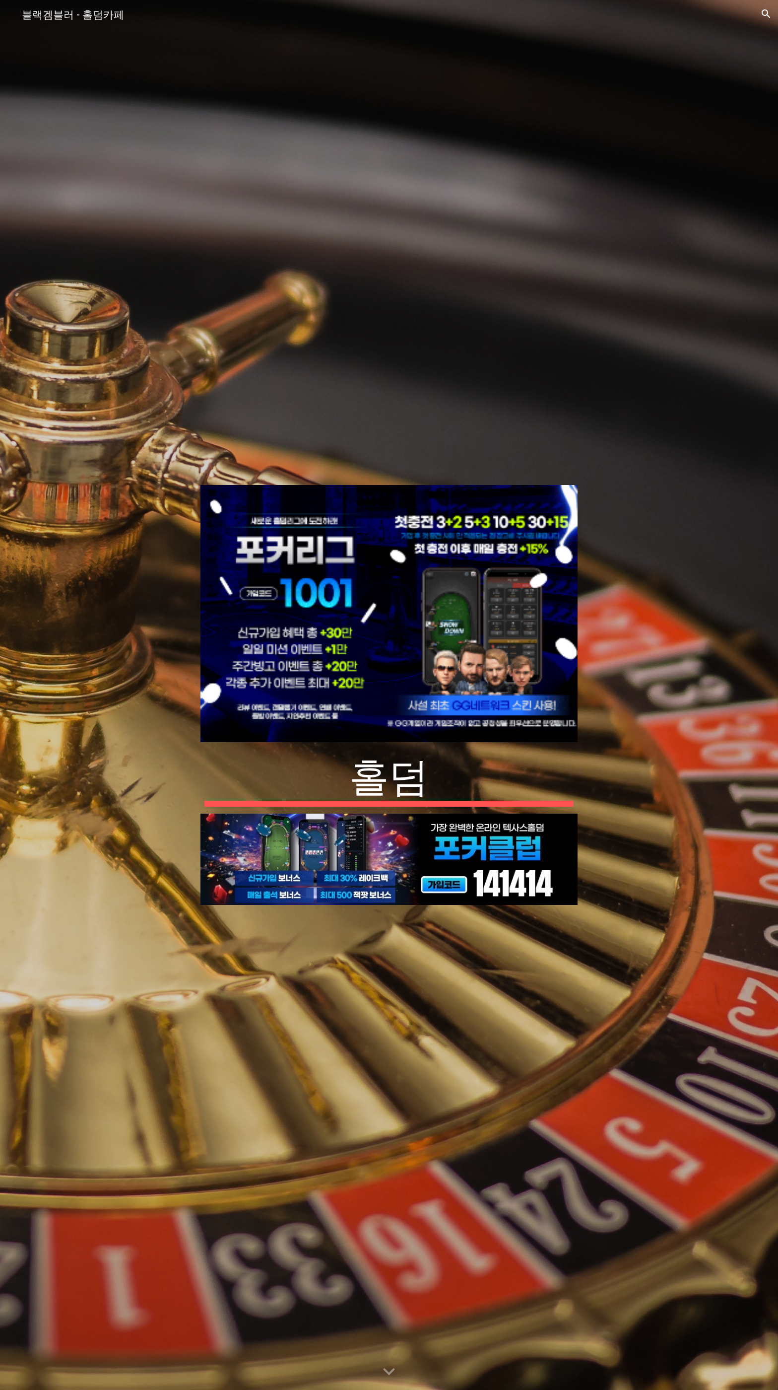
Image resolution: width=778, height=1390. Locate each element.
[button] (766, 14)
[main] (389, 778)
